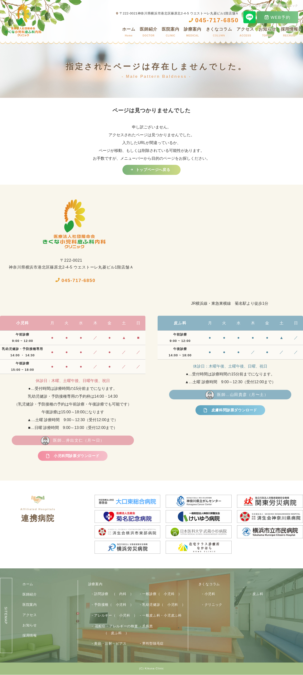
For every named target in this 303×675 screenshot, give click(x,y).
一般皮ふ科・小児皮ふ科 (162, 616)
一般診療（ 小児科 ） (162, 594)
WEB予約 (278, 17)
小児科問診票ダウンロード (76, 456)
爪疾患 (147, 626)
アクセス (245, 33)
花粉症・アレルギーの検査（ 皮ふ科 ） (116, 629)
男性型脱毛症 (153, 644)
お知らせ (267, 33)
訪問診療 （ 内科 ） (114, 594)
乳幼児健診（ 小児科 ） (163, 605)
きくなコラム (219, 33)
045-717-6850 (76, 280)
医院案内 (170, 33)
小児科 (210, 594)
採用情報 (289, 33)
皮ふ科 (257, 594)
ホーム (128, 33)
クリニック (214, 605)
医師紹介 (148, 33)
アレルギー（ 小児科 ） (115, 616)
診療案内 (192, 33)
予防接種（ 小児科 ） (114, 605)
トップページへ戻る (153, 170)
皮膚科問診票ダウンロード (234, 411)
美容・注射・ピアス (110, 644)
